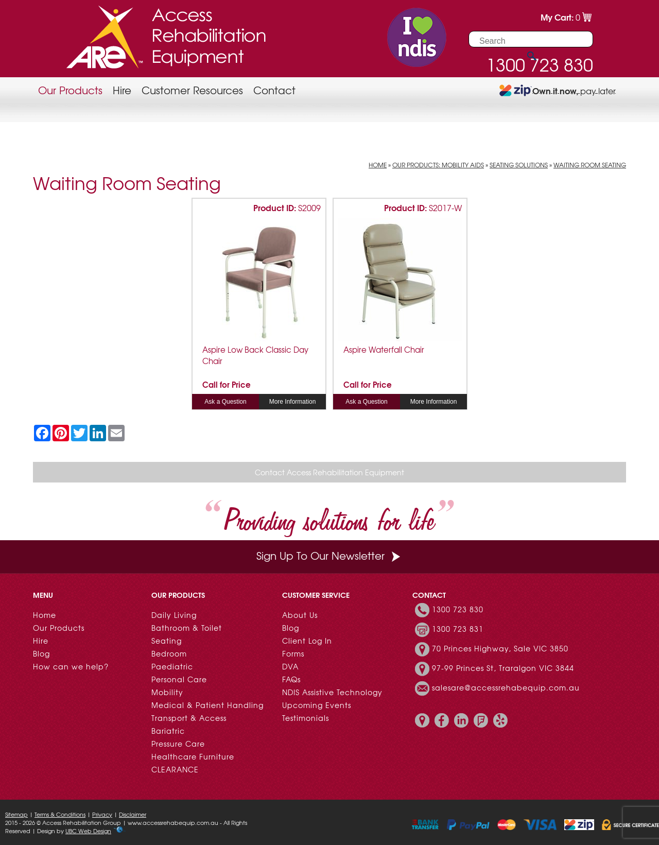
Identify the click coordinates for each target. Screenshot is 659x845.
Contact (274, 89)
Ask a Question (225, 401)
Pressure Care (178, 743)
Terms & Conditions (59, 814)
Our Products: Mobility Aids (438, 164)
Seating (166, 640)
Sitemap (16, 814)
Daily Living (174, 615)
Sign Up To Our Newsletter (329, 555)
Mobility (167, 692)
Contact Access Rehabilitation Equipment (329, 472)
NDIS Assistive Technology (332, 692)
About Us (300, 615)
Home (378, 164)
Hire (122, 89)
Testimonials (305, 718)
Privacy (102, 814)
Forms (293, 653)
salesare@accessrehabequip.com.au (506, 687)
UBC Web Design (88, 830)
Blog (41, 653)
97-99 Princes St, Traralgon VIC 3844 (503, 668)
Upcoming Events (316, 705)
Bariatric (168, 731)
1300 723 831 (457, 629)
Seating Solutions (519, 164)
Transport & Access (189, 718)
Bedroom (169, 653)
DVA (290, 666)
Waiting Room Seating (589, 164)
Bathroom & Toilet (186, 628)
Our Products (70, 89)
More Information (292, 401)
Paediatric (172, 666)
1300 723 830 (457, 609)
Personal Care (179, 679)
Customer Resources (192, 89)
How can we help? (71, 666)
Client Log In (307, 640)
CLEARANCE (175, 769)
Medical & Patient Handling (207, 705)
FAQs (291, 679)
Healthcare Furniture (192, 756)
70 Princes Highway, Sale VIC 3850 (500, 648)
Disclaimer (132, 814)
